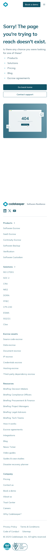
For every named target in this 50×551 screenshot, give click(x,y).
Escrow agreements (18, 78)
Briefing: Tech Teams (13, 418)
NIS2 (5, 289)
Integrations (9, 435)
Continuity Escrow (12, 240)
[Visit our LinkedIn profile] (4, 210)
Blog (10, 73)
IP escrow (8, 356)
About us (7, 496)
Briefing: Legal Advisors (14, 412)
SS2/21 (7, 318)
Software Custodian (13, 257)
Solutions (12, 63)
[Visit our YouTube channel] (14, 210)
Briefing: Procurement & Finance (19, 400)
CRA (5, 283)
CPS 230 (7, 307)
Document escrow (12, 350)
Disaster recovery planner (15, 464)
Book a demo (31, 4)
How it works (9, 423)
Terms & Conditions (29, 526)
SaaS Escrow (9, 234)
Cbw (5, 324)
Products (12, 58)
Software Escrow (11, 228)
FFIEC (6, 301)
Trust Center (9, 502)
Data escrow (9, 345)
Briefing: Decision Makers (15, 388)
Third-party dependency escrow (19, 374)
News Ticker (9, 447)
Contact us (8, 485)
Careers (7, 508)
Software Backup (11, 245)
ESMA (6, 312)
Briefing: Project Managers (16, 406)
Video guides (9, 452)
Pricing (11, 68)
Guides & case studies (13, 458)
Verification (8, 251)
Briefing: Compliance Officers (17, 394)
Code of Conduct (11, 531)
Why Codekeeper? (12, 514)
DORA (6, 295)
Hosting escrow (11, 368)
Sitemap (26, 531)
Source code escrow (13, 339)
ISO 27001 (8, 272)
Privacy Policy (10, 526)
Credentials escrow (12, 362)
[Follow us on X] (9, 210)
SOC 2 (6, 278)
